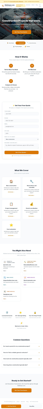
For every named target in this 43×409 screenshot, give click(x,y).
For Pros (40, 5)
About (33, 4)
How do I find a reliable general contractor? (15, 352)
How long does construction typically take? (15, 365)
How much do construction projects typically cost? (17, 358)
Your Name (8, 111)
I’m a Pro (31, 406)
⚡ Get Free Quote (11, 406)
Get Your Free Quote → (21, 32)
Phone (6, 118)
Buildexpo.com (10, 5)
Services (28, 4)
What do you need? (10, 136)
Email (6, 123)
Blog (37, 4)
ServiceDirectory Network (16, 1)
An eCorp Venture (8, 6)
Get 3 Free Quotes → (21, 152)
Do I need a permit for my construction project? (16, 346)
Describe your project (11, 142)
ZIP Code (7, 130)
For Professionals (34, 401)
